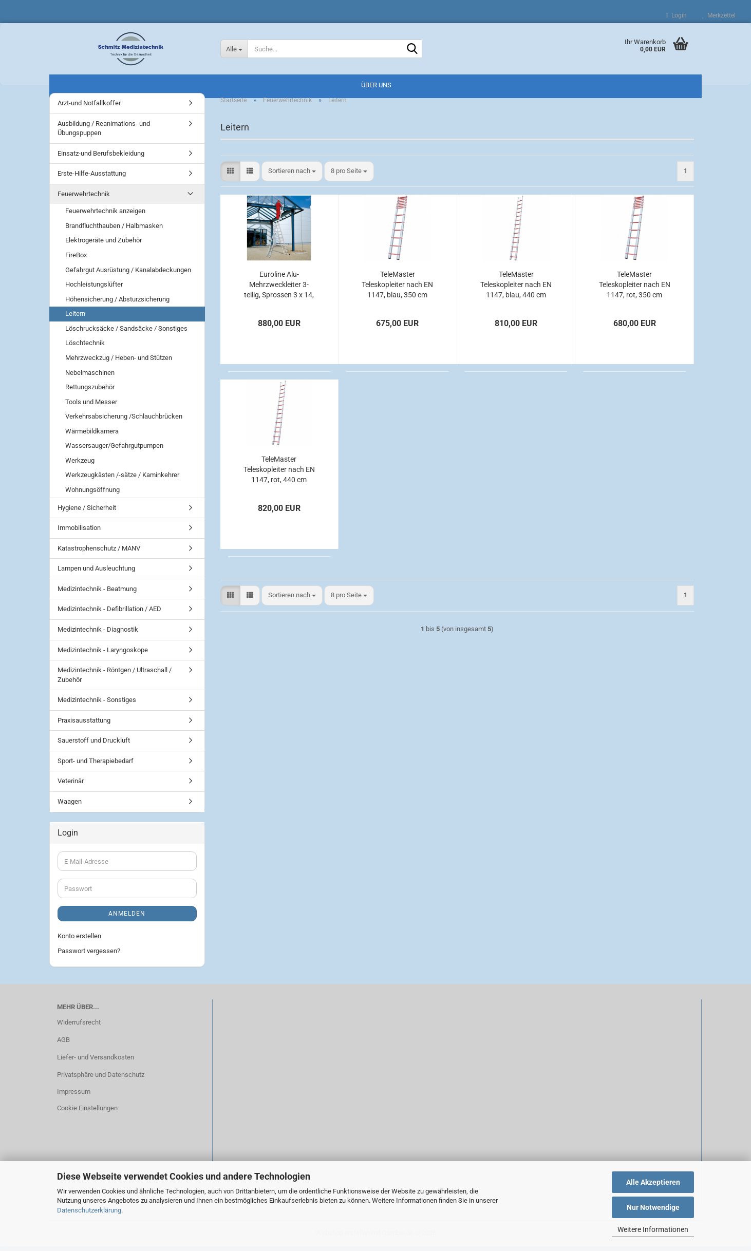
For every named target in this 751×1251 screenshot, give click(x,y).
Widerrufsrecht (79, 1027)
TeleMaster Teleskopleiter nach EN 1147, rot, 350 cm (634, 289)
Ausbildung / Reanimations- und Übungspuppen (104, 133)
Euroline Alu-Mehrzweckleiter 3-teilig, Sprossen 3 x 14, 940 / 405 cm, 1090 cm (279, 290)
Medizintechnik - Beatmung (97, 593)
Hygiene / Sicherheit (87, 512)
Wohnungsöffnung (92, 494)
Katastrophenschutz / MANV (99, 553)
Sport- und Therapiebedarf (96, 765)
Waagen (70, 806)
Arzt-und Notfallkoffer (89, 107)
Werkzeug (80, 465)
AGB (63, 1044)
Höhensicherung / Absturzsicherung (117, 304)
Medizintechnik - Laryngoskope (103, 654)
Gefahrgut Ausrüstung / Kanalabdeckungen (128, 274)
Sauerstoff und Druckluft (94, 745)
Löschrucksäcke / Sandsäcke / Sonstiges (126, 333)
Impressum (73, 1096)
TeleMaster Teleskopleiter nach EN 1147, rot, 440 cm (279, 474)
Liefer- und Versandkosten (95, 1062)
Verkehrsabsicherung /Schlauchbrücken (123, 421)
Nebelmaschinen (90, 377)
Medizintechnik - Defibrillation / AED (109, 613)
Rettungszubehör (90, 391)
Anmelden (126, 918)
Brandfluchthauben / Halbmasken (114, 230)
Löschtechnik (85, 347)
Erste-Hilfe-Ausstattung (92, 178)
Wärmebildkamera (92, 436)
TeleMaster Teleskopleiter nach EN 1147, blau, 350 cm (397, 289)
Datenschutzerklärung (89, 1210)
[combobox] (292, 176)
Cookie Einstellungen (87, 1112)
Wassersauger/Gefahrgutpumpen (114, 450)
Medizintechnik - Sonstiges (97, 704)
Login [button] (676, 15)
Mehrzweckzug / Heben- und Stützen (118, 362)
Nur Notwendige (653, 1207)
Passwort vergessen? (89, 955)
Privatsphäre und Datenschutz (100, 1079)
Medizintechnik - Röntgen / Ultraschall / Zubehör (115, 679)
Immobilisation (79, 532)
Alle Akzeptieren (653, 1182)
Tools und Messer (91, 406)
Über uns (376, 85)
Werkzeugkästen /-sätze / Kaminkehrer (122, 480)
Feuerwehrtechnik (84, 198)
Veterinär (71, 786)
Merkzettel (719, 15)
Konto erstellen (79, 940)
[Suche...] (234, 49)
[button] (230, 176)
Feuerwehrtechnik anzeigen (105, 215)
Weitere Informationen (652, 1229)
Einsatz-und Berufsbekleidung (101, 158)
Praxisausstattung (84, 725)
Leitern (75, 318)
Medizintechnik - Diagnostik (98, 634)
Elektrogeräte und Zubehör (103, 245)
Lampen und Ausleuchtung (96, 573)
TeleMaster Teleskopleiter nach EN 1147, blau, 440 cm (516, 289)
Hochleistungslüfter (94, 289)
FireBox (76, 259)
